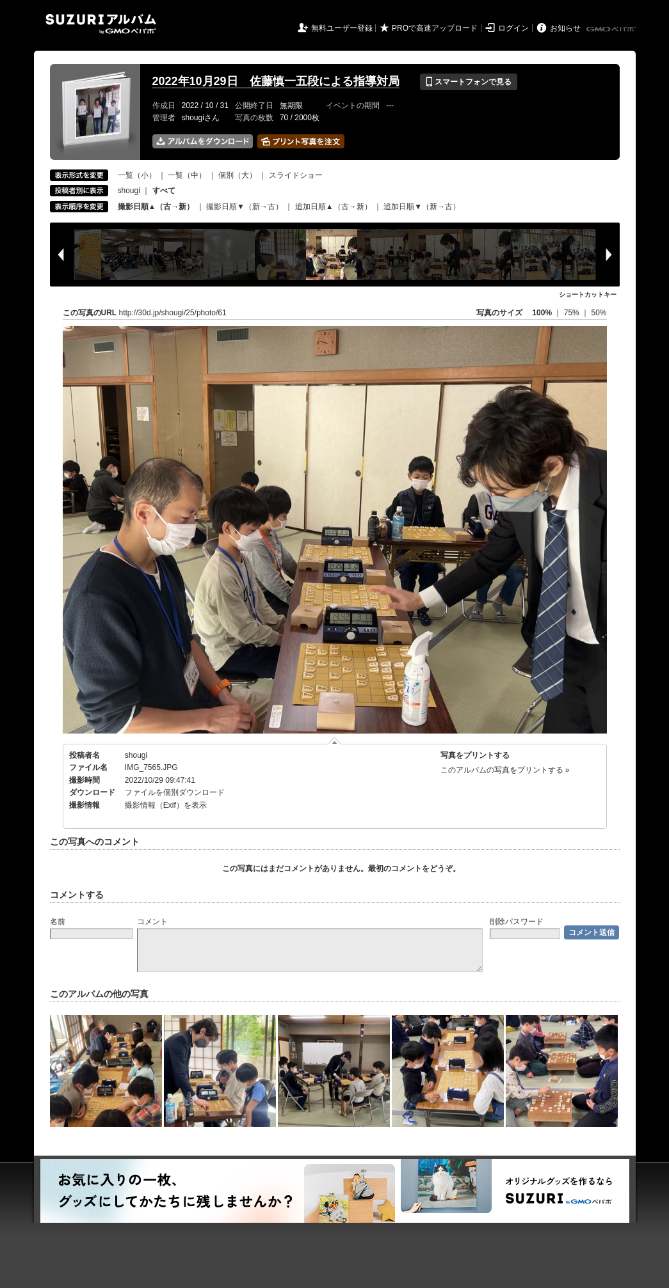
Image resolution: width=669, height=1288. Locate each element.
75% (572, 312)
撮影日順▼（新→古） (244, 206)
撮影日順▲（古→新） (156, 206)
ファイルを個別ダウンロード (175, 792)
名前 (57, 921)
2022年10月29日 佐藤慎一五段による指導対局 (275, 81)
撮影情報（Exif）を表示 (166, 805)
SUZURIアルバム (101, 24)
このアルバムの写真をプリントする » (505, 770)
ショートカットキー (588, 294)
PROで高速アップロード (435, 28)
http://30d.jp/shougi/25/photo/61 (173, 312)
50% (598, 312)
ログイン (513, 28)
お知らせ (565, 28)
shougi (129, 190)
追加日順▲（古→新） (333, 206)
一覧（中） (187, 175)
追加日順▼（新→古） (421, 206)
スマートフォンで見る (468, 82)
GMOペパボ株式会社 (612, 29)
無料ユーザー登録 (342, 28)
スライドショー (296, 175)
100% (542, 312)
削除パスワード (517, 921)
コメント (152, 921)
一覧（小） (137, 175)
